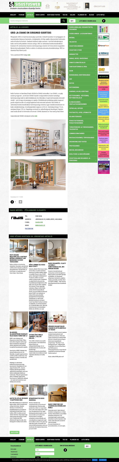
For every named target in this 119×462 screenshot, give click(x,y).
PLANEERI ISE (82, 15)
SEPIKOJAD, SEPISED (76, 108)
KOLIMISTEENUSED (75, 116)
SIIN (29, 55)
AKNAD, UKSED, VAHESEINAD (82, 58)
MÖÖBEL (82, 38)
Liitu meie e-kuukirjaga (87, 21)
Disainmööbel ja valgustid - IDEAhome (103, 105)
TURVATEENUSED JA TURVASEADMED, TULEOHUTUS (82, 128)
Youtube (107, 20)
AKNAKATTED (82, 54)
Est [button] (72, 21)
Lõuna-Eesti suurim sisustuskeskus (103, 100)
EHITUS (82, 83)
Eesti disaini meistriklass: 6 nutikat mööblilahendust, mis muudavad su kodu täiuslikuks (18, 258)
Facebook (103, 20)
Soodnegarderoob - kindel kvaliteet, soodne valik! (103, 94)
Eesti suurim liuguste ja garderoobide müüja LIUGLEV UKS (103, 133)
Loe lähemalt (103, 460)
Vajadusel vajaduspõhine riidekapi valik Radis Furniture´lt (19, 334)
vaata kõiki (14, 432)
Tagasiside (14, 452)
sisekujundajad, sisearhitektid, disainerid (81, 28)
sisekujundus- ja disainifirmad (80, 33)
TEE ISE (65, 15)
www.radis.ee (40, 225)
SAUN (82, 71)
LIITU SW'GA (101, 15)
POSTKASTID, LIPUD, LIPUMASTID (80, 112)
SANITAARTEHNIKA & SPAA (82, 67)
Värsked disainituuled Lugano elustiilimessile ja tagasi (57, 328)
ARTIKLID (30, 15)
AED (82, 79)
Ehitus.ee (13, 457)
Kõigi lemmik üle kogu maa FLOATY (37, 265)
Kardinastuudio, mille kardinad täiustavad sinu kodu (103, 147)
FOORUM (21, 15)
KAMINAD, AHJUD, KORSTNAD (79, 91)
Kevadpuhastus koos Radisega (36, 399)
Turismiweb (14, 454)
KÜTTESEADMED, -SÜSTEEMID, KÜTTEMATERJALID (79, 97)
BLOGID (91, 15)
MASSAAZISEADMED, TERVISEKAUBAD (81, 137)
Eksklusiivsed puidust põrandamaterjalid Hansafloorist (103, 126)
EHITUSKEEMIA (82, 87)
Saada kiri (39, 222)
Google (76, 450)
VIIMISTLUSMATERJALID (82, 62)
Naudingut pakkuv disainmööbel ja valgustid (103, 140)
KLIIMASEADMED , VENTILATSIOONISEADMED (78, 103)
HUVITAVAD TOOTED (53, 15)
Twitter (72, 450)
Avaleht (13, 15)
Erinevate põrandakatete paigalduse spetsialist (103, 154)
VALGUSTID (82, 42)
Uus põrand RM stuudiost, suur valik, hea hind (104, 112)
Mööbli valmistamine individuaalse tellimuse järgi (103, 119)
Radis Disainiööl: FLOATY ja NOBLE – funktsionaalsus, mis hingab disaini (57, 265)
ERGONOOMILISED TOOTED (78, 142)
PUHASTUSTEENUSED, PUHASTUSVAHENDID (76, 122)
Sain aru (95, 460)
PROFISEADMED (82, 146)
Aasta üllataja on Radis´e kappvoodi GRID (19, 399)
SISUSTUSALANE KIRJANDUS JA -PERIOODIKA (82, 159)
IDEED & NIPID (40, 15)
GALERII (72, 15)
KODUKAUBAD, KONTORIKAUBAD (82, 75)
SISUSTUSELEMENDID (82, 46)
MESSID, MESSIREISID (76, 150)
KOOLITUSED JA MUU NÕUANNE (82, 154)
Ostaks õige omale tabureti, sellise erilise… (36, 336)
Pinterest (100, 20)
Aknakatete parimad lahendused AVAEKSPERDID (103, 82)
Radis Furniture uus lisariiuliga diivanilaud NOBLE (57, 406)
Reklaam (13, 449)
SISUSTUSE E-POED (75, 50)
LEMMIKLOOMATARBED (76, 133)
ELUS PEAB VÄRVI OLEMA (103, 88)
